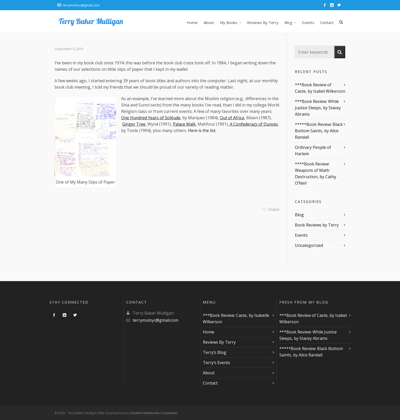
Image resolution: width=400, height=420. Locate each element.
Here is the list (202, 130)
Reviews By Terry (219, 342)
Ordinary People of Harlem (313, 151)
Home (208, 332)
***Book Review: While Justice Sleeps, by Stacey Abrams (318, 108)
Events (301, 235)
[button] (339, 52)
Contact (210, 383)
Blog (299, 215)
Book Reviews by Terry (317, 225)
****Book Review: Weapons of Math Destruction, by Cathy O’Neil (315, 173)
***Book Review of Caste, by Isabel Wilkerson (320, 88)
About (209, 373)
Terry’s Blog (214, 352)
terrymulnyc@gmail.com (78, 5)
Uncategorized (309, 245)
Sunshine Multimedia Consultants (153, 413)
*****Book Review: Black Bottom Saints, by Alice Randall (319, 131)
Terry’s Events (216, 362)
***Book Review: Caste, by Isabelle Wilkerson (236, 319)
